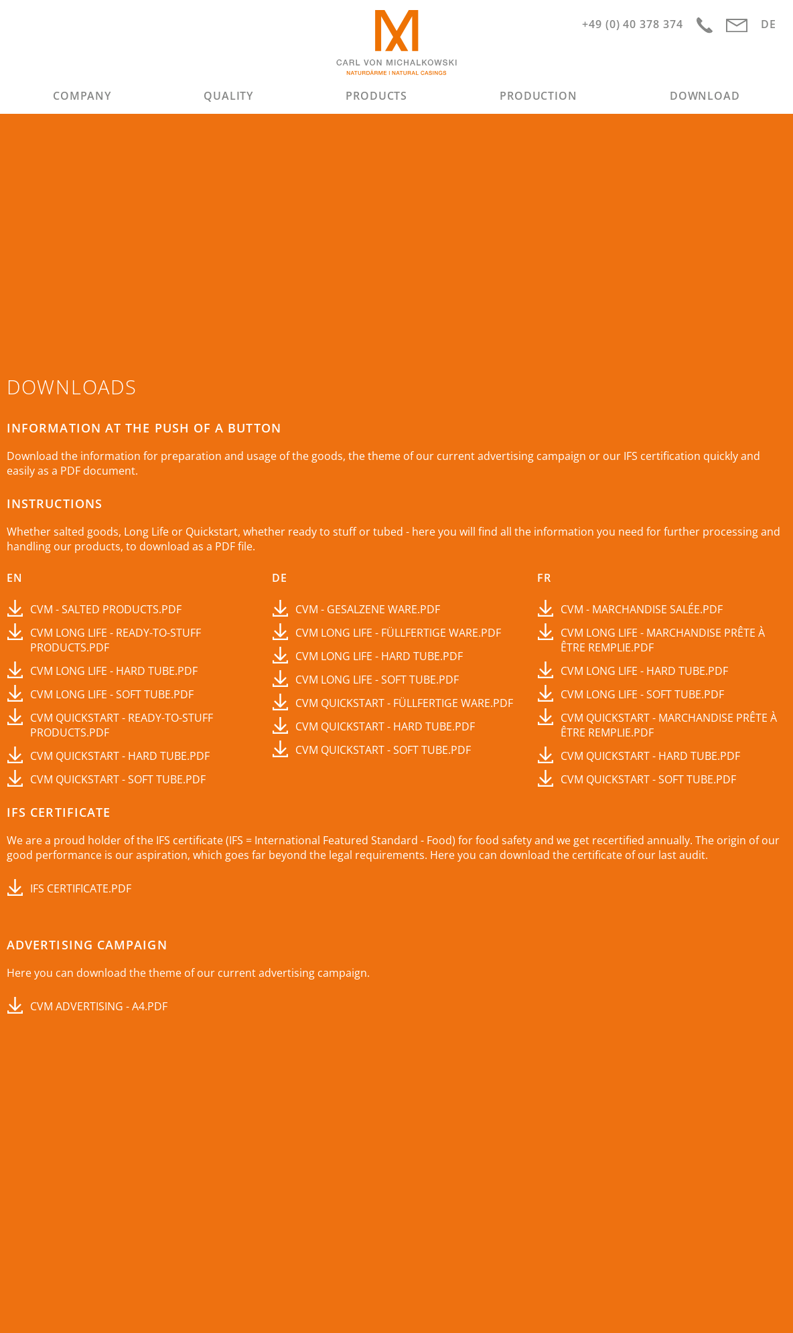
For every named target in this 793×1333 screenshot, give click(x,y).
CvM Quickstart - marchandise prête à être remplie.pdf (669, 725)
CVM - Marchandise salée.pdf (642, 609)
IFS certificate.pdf (80, 888)
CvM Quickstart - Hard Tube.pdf (120, 756)
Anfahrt (705, 25)
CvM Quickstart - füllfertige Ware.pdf (404, 703)
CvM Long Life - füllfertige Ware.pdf (398, 632)
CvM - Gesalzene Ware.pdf (367, 609)
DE (768, 24)
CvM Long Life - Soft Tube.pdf (112, 694)
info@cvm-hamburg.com (736, 25)
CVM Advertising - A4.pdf (98, 1006)
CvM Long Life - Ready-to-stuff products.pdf (115, 640)
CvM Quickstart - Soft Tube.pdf (118, 779)
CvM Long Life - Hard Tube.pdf (114, 670)
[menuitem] (82, 95)
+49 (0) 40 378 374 (632, 24)
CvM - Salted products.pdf (106, 609)
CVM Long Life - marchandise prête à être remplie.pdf (663, 640)
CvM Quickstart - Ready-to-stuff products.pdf (121, 725)
